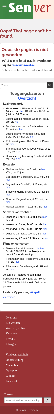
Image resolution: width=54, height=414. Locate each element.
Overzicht (27, 98)
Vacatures (12, 333)
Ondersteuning (15, 360)
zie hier (40, 248)
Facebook (12, 381)
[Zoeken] (47, 400)
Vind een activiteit (17, 354)
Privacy (10, 338)
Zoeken (8, 394)
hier (21, 111)
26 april (35, 292)
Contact (10, 375)
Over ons (11, 317)
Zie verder (9, 297)
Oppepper (12, 370)
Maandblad (12, 365)
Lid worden (13, 323)
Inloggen (11, 344)
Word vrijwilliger (16, 328)
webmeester (23, 65)
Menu (5, 5)
